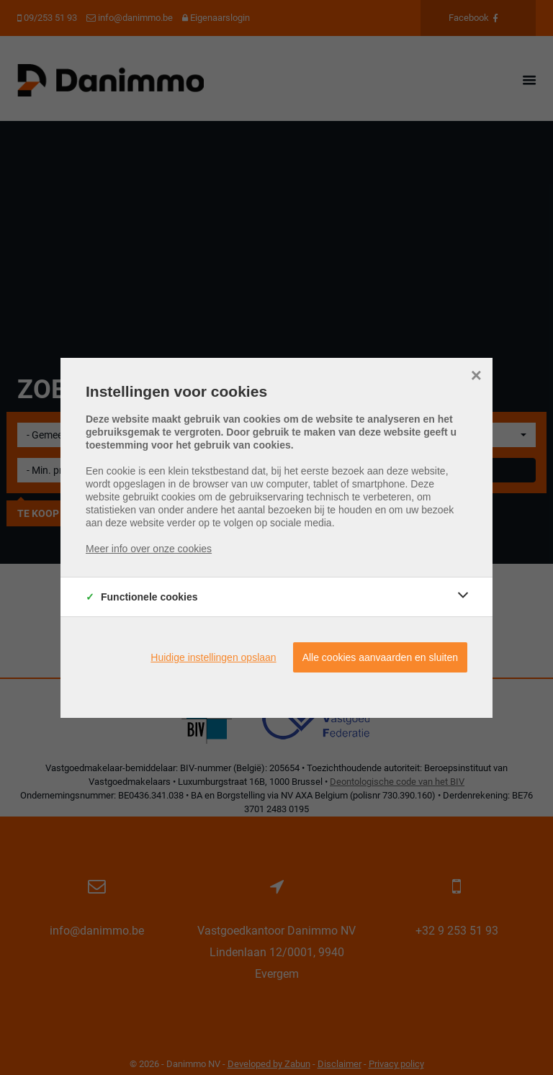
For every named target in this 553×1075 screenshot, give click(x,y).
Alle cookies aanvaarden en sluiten (380, 657)
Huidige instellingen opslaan (213, 657)
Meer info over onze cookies (149, 548)
